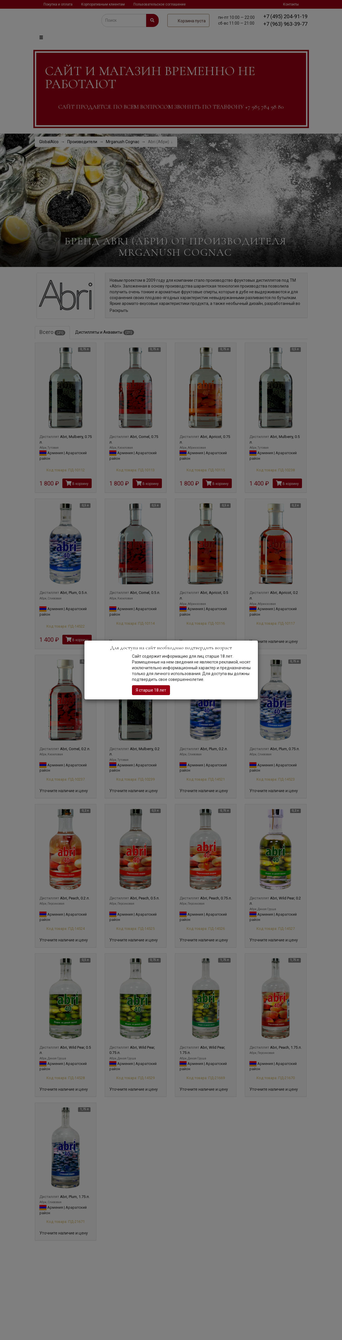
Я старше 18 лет (151, 690)
